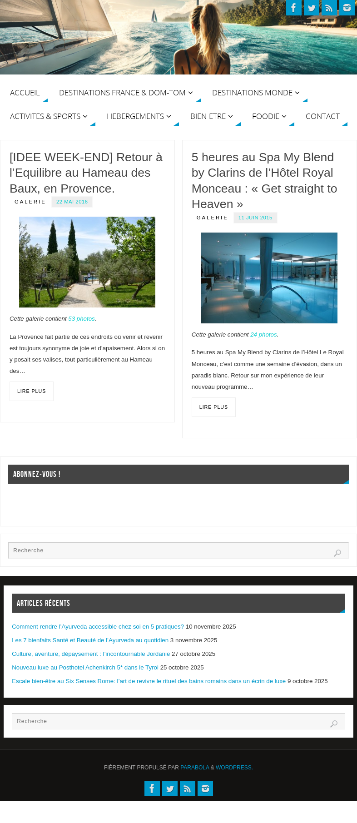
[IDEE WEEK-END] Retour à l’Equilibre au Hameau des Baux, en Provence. (86, 172)
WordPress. (234, 767)
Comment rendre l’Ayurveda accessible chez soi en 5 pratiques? (98, 626)
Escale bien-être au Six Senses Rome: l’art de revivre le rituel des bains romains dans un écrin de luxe (149, 681)
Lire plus (31, 391)
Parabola (194, 767)
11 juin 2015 (255, 217)
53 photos (81, 318)
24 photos (263, 334)
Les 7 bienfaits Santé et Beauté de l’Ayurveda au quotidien (90, 640)
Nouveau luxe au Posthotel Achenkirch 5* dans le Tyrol (85, 667)
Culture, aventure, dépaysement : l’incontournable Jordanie (91, 653)
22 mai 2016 (72, 201)
